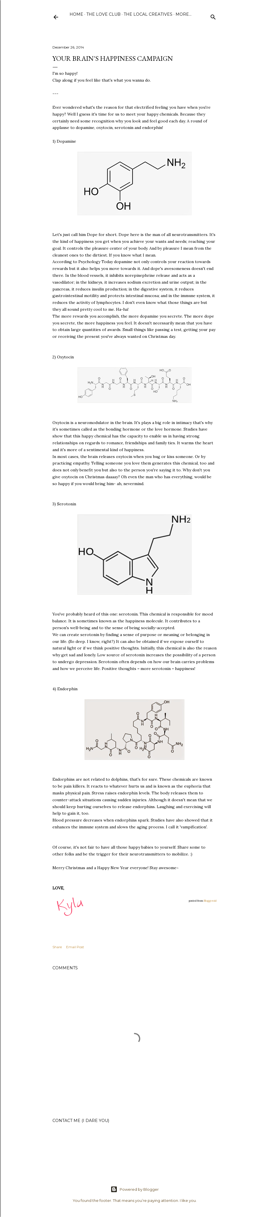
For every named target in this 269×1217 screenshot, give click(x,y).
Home (76, 14)
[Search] (213, 15)
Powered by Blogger (135, 1189)
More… (183, 14)
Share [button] (57, 947)
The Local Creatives (148, 14)
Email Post (75, 947)
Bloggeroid (210, 900)
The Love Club (103, 14)
